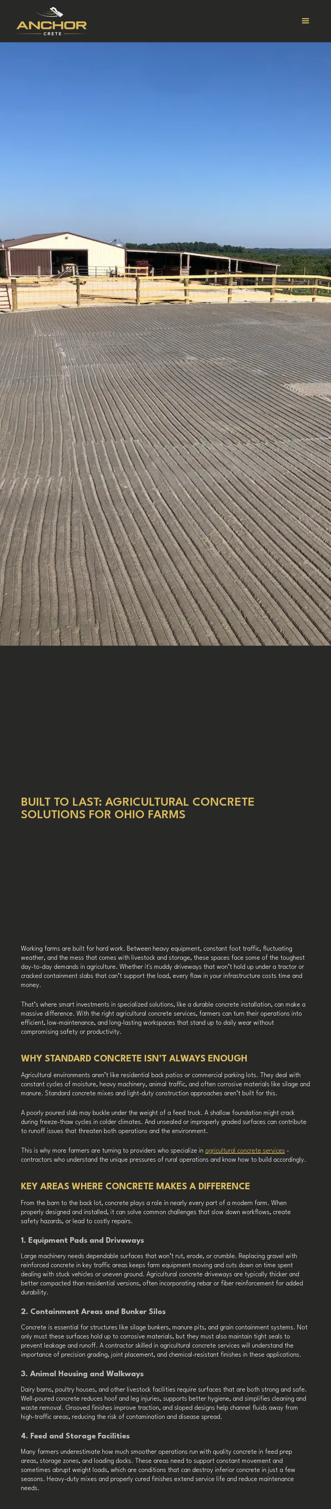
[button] (305, 21)
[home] (55, 21)
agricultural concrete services (245, 1151)
